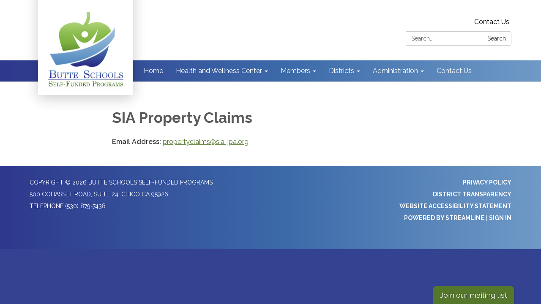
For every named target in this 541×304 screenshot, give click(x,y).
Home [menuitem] (153, 71)
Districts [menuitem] (341, 71)
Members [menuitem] (295, 71)
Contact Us (491, 22)
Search (496, 38)
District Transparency (472, 194)
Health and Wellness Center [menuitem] (219, 71)
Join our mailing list (473, 294)
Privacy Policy (487, 182)
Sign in (500, 217)
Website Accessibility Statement (455, 206)
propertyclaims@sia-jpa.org (206, 142)
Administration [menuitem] (395, 71)
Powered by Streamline (444, 217)
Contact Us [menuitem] (454, 71)
